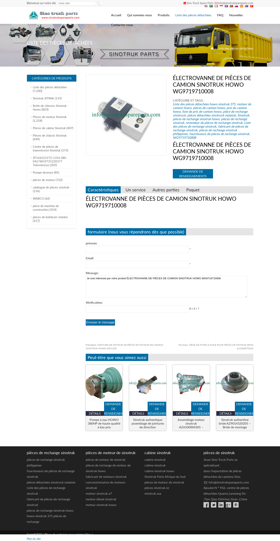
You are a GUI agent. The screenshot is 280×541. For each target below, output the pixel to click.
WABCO (38, 198)
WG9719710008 (184, 137)
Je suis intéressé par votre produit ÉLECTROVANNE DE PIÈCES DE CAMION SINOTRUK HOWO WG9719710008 (166, 287)
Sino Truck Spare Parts (199, 3)
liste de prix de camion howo (201, 111)
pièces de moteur (44, 180)
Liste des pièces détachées (193, 15)
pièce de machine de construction (46, 207)
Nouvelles (236, 15)
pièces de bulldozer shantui (50, 217)
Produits (163, 15)
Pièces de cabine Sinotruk (49, 128)
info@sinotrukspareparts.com (235, 3)
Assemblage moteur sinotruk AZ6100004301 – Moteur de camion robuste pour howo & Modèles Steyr (191, 423)
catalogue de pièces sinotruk (51, 187)
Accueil (116, 15)
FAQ (220, 15)
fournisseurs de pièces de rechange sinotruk (219, 134)
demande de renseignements (193, 173)
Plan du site (34, 538)
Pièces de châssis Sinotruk (50, 135)
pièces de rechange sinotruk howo (196, 119)
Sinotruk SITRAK (43, 98)
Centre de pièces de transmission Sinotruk (47, 148)
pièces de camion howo (209, 108)
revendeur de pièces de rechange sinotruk (214, 122)
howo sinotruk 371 (222, 104)
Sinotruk (243, 115)
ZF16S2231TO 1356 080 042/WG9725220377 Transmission (49, 161)
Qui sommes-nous (139, 15)
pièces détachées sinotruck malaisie (211, 115)
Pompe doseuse (43, 172)
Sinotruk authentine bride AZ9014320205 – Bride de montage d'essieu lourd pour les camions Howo (235, 423)
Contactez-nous (122, 25)
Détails (95, 413)
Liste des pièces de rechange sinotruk (212, 124)
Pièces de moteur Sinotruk (50, 117)
